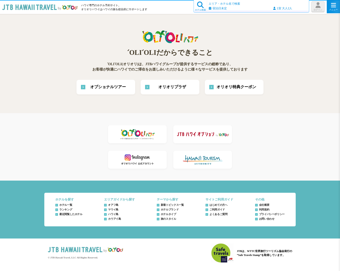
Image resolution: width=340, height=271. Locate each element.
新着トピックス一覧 (172, 204)
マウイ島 (113, 209)
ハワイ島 (113, 214)
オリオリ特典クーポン (236, 87)
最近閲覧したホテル (70, 214)
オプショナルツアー (108, 87)
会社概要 (264, 204)
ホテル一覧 (65, 204)
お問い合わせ (267, 218)
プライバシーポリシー (272, 214)
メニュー (333, 6)
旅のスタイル (168, 218)
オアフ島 (113, 204)
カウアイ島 (114, 218)
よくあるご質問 (218, 214)
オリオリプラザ (172, 87)
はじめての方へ (218, 204)
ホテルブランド (170, 209)
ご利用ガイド (217, 209)
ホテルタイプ (168, 214)
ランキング (65, 209)
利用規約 (264, 209)
